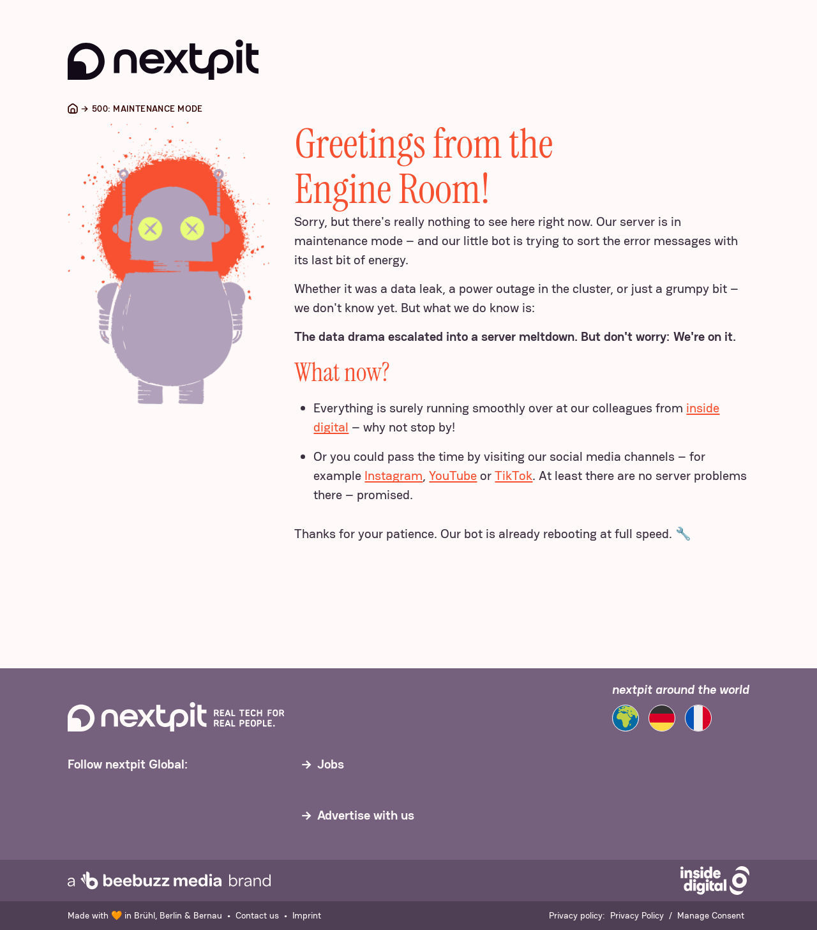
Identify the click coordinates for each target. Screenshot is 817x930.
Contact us (257, 915)
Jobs (330, 764)
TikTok (513, 475)
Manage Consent (710, 915)
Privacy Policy (637, 915)
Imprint (306, 915)
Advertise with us (365, 815)
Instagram (393, 475)
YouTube (453, 475)
